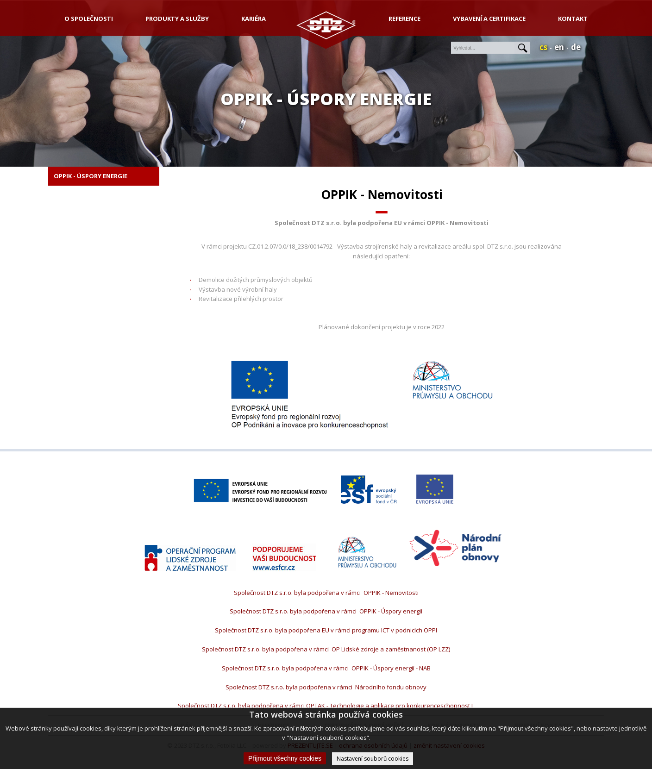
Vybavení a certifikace (489, 18)
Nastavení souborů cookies (372, 759)
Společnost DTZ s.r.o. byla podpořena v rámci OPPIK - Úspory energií (326, 611)
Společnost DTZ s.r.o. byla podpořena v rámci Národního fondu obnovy (326, 687)
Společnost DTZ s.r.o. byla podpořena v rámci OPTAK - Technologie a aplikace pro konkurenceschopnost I (326, 705)
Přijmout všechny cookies (284, 758)
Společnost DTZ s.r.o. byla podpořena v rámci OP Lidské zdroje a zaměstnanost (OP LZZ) (326, 649)
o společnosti (88, 18)
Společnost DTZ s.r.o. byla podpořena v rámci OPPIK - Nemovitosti (326, 592)
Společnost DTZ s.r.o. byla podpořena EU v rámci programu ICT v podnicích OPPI (326, 630)
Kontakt (573, 18)
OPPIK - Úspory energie (90, 176)
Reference (404, 18)
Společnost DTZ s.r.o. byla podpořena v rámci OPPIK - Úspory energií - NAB (326, 668)
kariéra (253, 18)
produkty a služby (177, 18)
